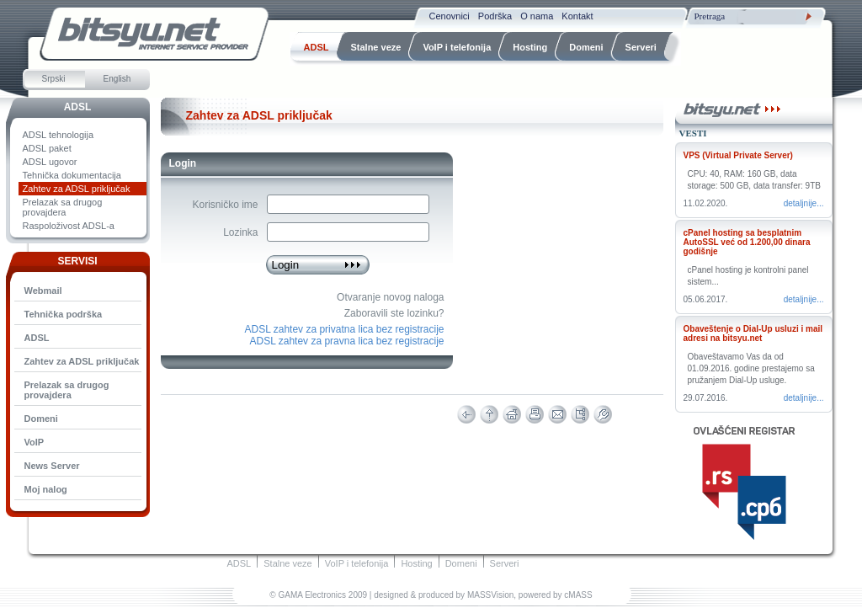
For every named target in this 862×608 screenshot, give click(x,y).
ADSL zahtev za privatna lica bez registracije (344, 329)
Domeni (41, 418)
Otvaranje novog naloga (390, 297)
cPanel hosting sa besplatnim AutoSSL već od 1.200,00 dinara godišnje (747, 242)
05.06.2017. (706, 299)
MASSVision (490, 595)
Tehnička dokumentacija (72, 175)
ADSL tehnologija (58, 135)
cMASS (578, 595)
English (117, 78)
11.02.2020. (706, 203)
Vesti (693, 133)
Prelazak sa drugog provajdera (63, 207)
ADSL (78, 107)
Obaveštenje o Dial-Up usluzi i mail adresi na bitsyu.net (753, 333)
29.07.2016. (706, 398)
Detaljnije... (804, 203)
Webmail (43, 290)
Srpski (54, 78)
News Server (52, 466)
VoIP (34, 442)
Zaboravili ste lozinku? (394, 313)
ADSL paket (47, 148)
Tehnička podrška (63, 314)
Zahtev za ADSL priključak (76, 189)
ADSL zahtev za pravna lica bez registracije (347, 341)
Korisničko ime (225, 205)
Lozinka (240, 232)
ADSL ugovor (50, 162)
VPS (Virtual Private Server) (738, 155)
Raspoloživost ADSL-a (68, 226)
